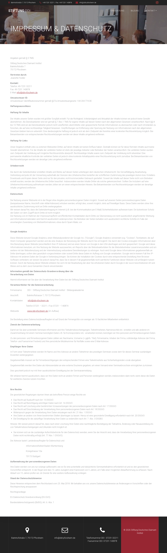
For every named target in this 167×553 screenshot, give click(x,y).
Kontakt (150, 11)
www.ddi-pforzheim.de (37, 311)
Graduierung (117, 11)
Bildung (135, 11)
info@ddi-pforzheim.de (27, 92)
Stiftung (19, 11)
